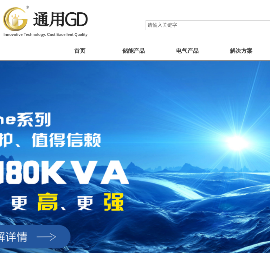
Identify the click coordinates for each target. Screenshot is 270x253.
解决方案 (241, 51)
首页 (79, 51)
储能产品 (133, 51)
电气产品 (187, 51)
